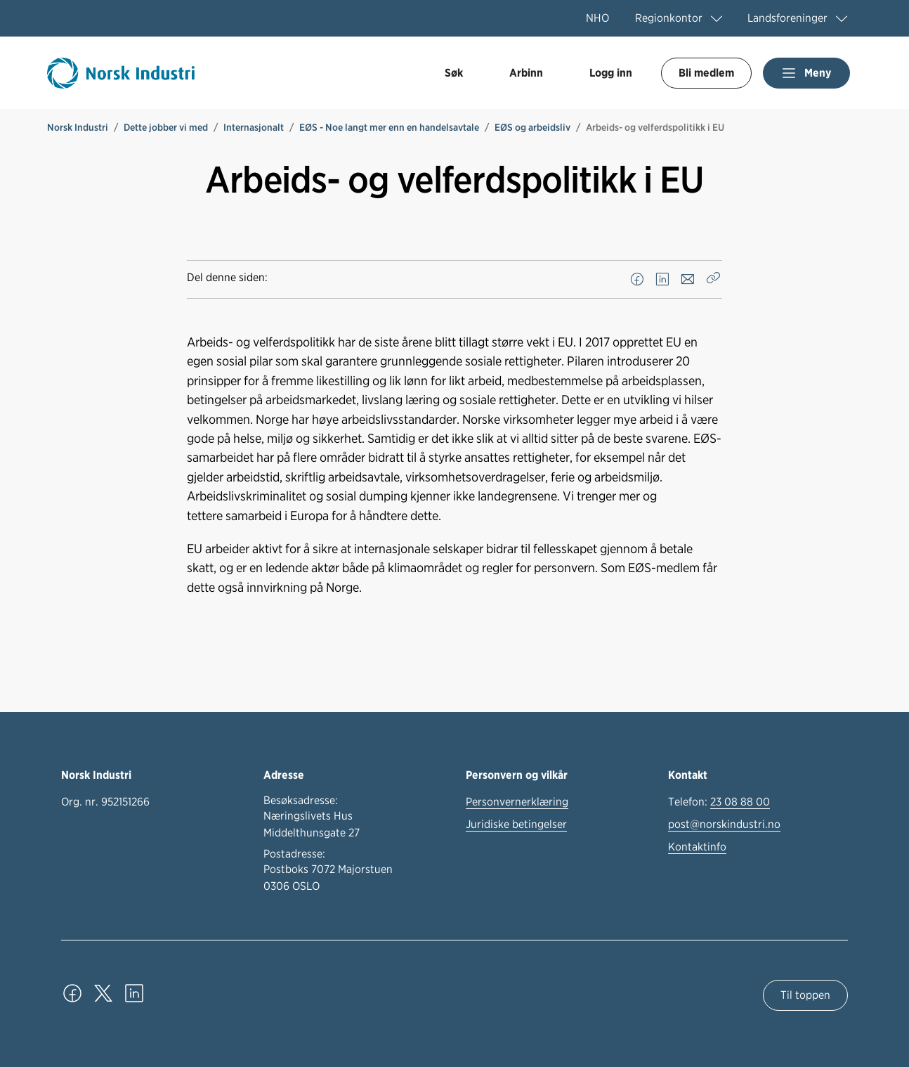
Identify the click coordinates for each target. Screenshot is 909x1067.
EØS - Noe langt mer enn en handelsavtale (389, 127)
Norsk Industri (77, 127)
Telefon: (719, 802)
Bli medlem (706, 72)
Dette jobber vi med (166, 127)
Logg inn (610, 72)
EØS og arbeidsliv (532, 127)
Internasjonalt (253, 127)
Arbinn (526, 72)
